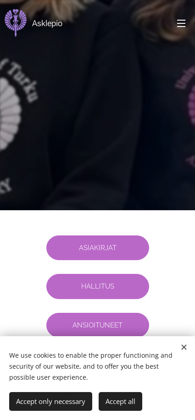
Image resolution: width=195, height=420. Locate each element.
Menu (181, 23)
